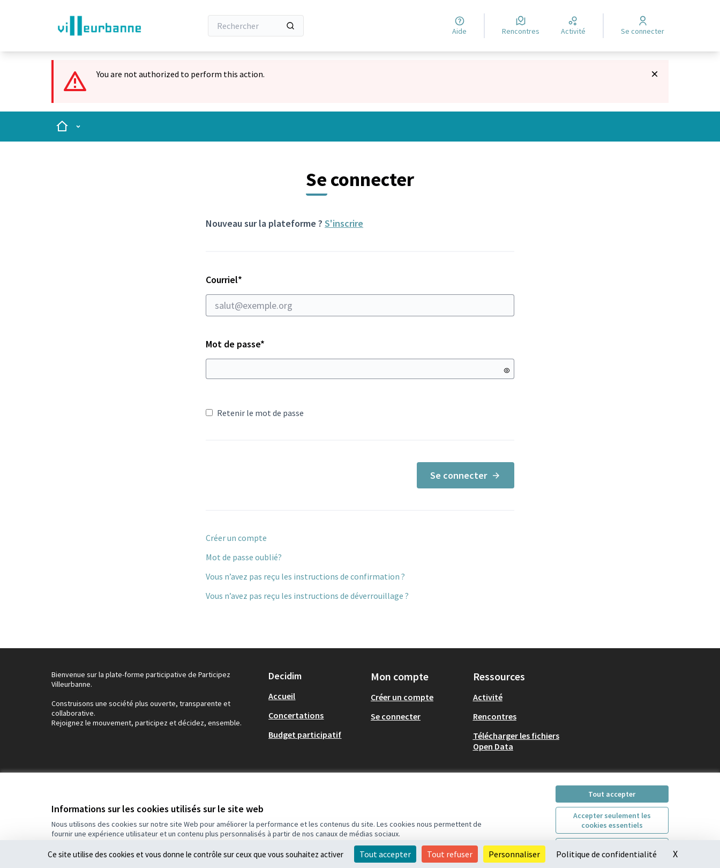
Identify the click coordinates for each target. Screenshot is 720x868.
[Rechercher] (255, 26)
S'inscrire (344, 223)
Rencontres (494, 716)
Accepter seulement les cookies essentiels (612, 820)
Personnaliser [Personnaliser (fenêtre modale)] (514, 854)
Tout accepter (611, 794)
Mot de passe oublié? (244, 557)
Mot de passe (235, 344)
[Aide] (459, 25)
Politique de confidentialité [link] (606, 854)
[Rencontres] (521, 25)
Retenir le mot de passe (255, 412)
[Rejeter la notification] (654, 74)
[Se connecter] (643, 25)
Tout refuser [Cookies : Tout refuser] (449, 854)
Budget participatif (304, 734)
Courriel (360, 294)
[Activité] (573, 25)
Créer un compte (236, 537)
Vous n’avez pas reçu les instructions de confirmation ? (305, 576)
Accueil (281, 696)
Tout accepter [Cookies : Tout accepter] (385, 854)
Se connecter (465, 475)
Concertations (296, 715)
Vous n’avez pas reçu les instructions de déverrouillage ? (307, 595)
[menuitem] (315, 696)
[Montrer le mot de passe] (507, 370)
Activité (487, 697)
